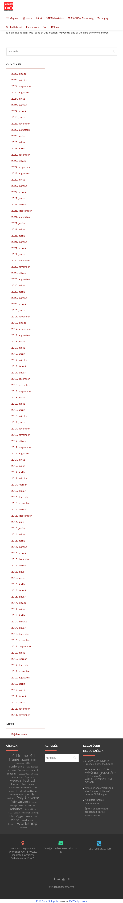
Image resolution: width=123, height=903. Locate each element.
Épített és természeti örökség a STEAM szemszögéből (96, 811)
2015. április (18, 584)
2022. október (19, 160)
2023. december (20, 123)
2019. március (19, 359)
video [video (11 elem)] (15, 820)
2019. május (18, 347)
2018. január (18, 422)
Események (32, 26)
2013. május (18, 652)
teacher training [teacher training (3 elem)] (30, 812)
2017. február (19, 484)
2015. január (18, 596)
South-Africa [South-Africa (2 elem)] (30, 809)
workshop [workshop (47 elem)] (27, 823)
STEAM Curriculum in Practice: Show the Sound (99, 762)
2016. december (20, 496)
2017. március (19, 478)
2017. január (18, 490)
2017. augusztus (20, 453)
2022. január (18, 198)
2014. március (19, 621)
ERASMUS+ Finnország (80, 18)
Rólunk (55, 26)
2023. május (18, 142)
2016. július (17, 521)
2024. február (19, 111)
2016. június (18, 528)
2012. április (18, 683)
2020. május (18, 285)
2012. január (18, 702)
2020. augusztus (20, 279)
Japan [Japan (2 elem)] (24, 784)
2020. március (19, 297)
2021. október (19, 204)
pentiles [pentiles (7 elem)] (30, 794)
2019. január (18, 372)
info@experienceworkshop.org (61, 850)
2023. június (18, 135)
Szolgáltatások (14, 26)
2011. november (20, 714)
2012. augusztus (20, 677)
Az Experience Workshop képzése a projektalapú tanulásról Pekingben (99, 791)
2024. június (18, 98)
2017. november (20, 434)
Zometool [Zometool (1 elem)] (23, 827)
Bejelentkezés (19, 734)
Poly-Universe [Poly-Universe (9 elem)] (20, 801)
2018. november (20, 384)
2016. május (18, 534)
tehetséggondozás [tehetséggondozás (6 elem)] (20, 816)
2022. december (20, 154)
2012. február (19, 696)
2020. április (18, 291)
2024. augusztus (20, 92)
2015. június (18, 577)
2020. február (19, 303)
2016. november (20, 503)
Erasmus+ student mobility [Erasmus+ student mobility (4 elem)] (22, 771)
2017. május (18, 465)
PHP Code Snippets (47, 901)
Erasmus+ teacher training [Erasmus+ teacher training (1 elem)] (28, 774)
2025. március (19, 79)
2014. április (18, 615)
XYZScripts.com (78, 901)
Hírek (39, 18)
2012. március (19, 689)
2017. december (20, 428)
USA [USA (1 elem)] (35, 816)
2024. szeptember (21, 86)
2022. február (19, 191)
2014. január (18, 627)
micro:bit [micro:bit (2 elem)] (13, 791)
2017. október (19, 440)
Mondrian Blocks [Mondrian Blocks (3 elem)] (28, 791)
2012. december (20, 664)
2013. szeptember (21, 646)
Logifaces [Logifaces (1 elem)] (32, 784)
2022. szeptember (21, 167)
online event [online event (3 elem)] (16, 794)
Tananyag (103, 18)
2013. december (20, 633)
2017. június (18, 459)
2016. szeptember (21, 515)
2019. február (19, 366)
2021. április (18, 235)
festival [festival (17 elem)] (29, 780)
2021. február (19, 247)
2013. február (19, 658)
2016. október (19, 509)
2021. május (18, 229)
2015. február (19, 590)
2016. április (18, 540)
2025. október (19, 73)
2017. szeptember (21, 447)
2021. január (18, 254)
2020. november (20, 266)
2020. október (19, 272)
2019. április (18, 353)
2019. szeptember (21, 328)
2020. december (20, 260)
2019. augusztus (20, 335)
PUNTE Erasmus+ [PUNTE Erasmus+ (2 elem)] (27, 805)
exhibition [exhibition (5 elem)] (17, 777)
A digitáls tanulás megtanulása (94, 801)
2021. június (18, 223)
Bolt (45, 26)
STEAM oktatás (55, 18)
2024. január (18, 117)
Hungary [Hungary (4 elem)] (15, 783)
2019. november (20, 316)
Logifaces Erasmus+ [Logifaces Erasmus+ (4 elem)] (20, 787)
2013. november (20, 640)
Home (27, 18)
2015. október (19, 565)
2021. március (19, 241)
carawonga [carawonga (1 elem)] (20, 763)
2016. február (19, 552)
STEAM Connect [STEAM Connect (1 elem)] (14, 813)
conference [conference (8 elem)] (16, 766)
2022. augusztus (20, 173)
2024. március (19, 104)
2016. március (19, 546)
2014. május (18, 608)
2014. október (19, 602)
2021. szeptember (21, 210)
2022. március (19, 185)
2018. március (19, 416)
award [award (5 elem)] (25, 759)
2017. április (18, 472)
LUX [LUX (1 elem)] (35, 788)
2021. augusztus (20, 216)
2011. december (20, 708)
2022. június (18, 179)
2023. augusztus (20, 129)
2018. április (18, 409)
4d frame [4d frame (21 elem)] (20, 755)
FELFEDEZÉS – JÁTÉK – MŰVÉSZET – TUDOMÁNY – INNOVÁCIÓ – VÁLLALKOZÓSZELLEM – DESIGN (100, 776)
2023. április (18, 148)
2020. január (18, 310)
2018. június (18, 397)
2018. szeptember (21, 391)
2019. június (18, 341)
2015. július (17, 571)
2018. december (20, 378)
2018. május (18, 403)
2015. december (20, 559)
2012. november (20, 671)
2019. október (19, 322)
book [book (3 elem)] (33, 759)
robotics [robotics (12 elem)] (16, 809)
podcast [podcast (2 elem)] (10, 798)
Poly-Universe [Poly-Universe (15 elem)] (28, 797)
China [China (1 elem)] (28, 763)
